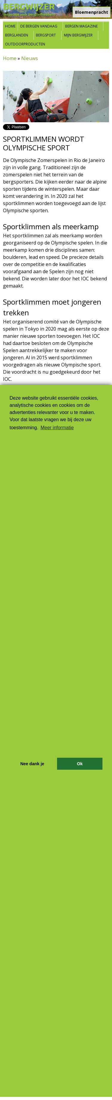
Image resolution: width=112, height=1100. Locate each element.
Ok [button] (79, 763)
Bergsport (46, 35)
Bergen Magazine (81, 26)
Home (10, 26)
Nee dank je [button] (32, 763)
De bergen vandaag (38, 26)
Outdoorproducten (25, 44)
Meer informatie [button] (57, 427)
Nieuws (29, 58)
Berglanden (16, 35)
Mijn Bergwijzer (78, 35)
